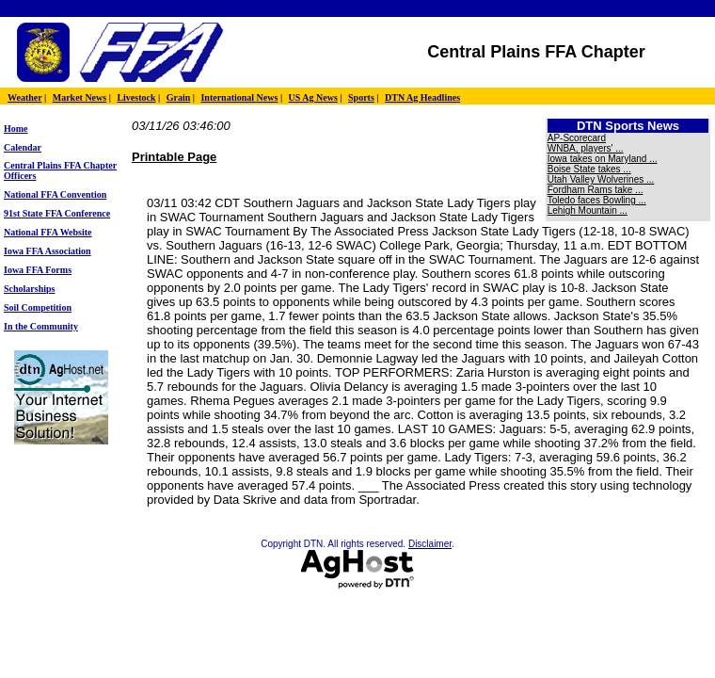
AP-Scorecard (577, 138)
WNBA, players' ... (586, 148)
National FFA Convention (55, 194)
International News (239, 97)
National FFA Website (48, 232)
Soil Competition (38, 307)
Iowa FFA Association (47, 251)
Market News (79, 97)
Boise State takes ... (589, 169)
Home (16, 128)
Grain (179, 97)
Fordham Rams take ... (596, 190)
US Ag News (313, 97)
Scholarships (29, 288)
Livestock (136, 97)
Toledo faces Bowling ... (597, 200)
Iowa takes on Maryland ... (603, 158)
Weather (24, 97)
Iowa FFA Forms (38, 270)
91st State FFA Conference (57, 213)
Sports (361, 97)
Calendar (22, 147)
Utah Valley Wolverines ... (601, 179)
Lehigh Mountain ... (588, 210)
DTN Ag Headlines (422, 97)
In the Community (41, 326)
